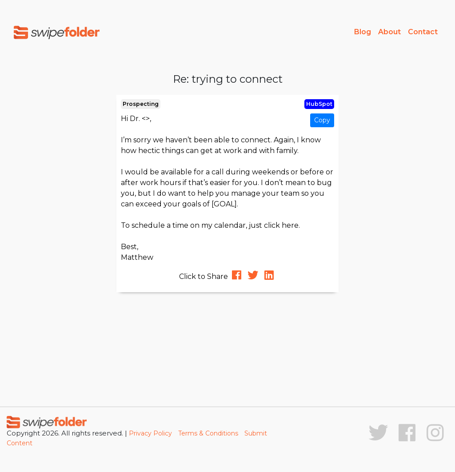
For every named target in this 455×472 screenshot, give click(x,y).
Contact (423, 32)
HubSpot (319, 104)
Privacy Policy (150, 433)
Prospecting (141, 104)
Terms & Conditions (208, 433)
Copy (322, 120)
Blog (362, 32)
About (389, 32)
